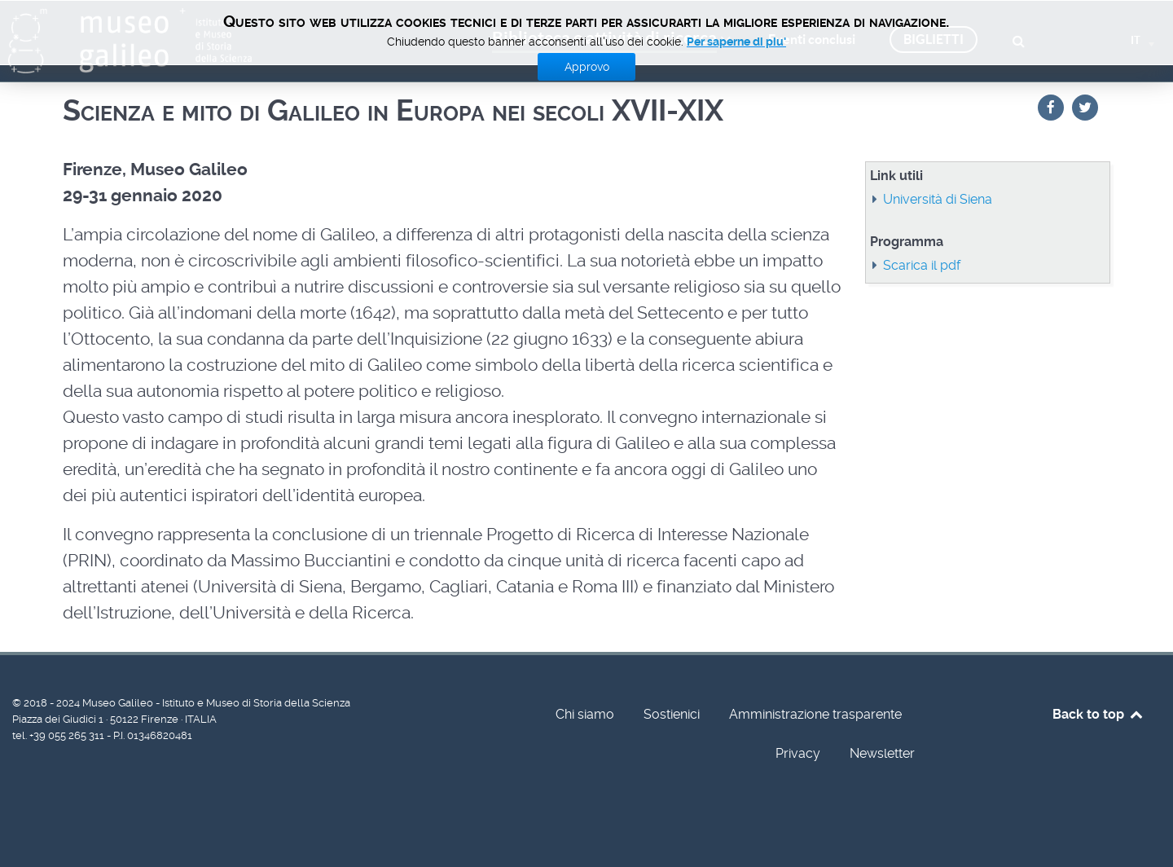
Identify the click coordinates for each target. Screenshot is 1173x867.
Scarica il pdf (921, 265)
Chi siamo (585, 714)
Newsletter (882, 753)
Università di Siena (937, 199)
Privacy (797, 753)
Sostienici (672, 714)
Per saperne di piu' (736, 41)
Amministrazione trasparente (815, 714)
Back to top (1098, 714)
